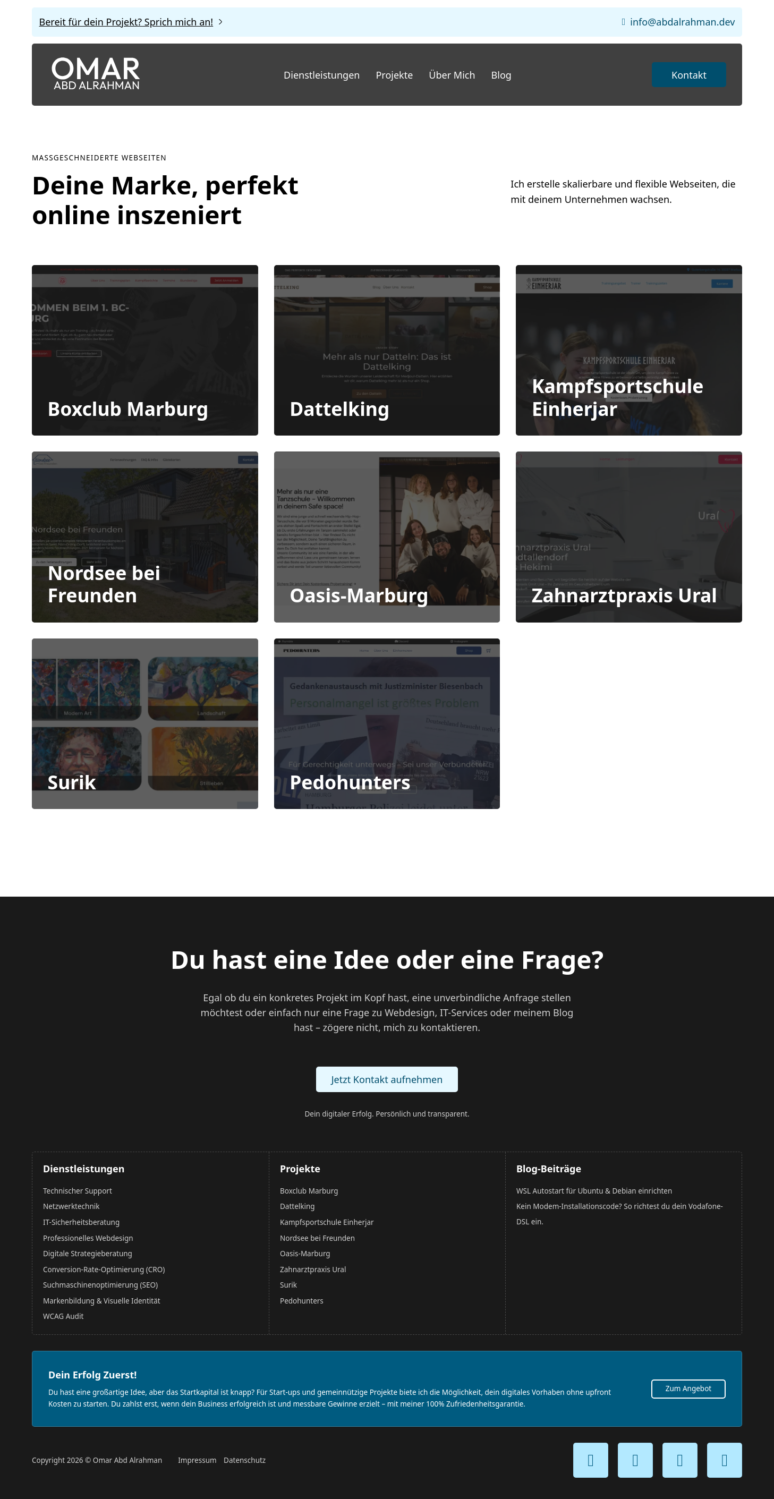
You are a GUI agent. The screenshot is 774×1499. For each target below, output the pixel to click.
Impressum (197, 1460)
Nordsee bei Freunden (104, 586)
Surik (72, 785)
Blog (501, 75)
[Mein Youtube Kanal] (590, 1460)
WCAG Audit (63, 1316)
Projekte (394, 75)
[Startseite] (95, 75)
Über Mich (452, 75)
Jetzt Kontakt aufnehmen (387, 1079)
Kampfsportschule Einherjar (618, 398)
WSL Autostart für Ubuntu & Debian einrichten (594, 1191)
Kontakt (689, 75)
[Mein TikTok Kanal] (680, 1460)
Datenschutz (245, 1460)
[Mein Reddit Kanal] (724, 1460)
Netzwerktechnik (71, 1207)
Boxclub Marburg (128, 409)
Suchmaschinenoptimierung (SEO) (100, 1285)
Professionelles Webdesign (88, 1238)
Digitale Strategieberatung (87, 1253)
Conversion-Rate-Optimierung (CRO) (104, 1269)
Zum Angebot (688, 1388)
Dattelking (340, 409)
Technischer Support (77, 1191)
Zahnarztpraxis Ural (624, 597)
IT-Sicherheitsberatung (81, 1222)
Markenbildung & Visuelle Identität (101, 1301)
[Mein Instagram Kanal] (635, 1460)
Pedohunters (350, 785)
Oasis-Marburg (359, 597)
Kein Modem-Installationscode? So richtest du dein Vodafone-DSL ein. (619, 1214)
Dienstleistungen (322, 75)
